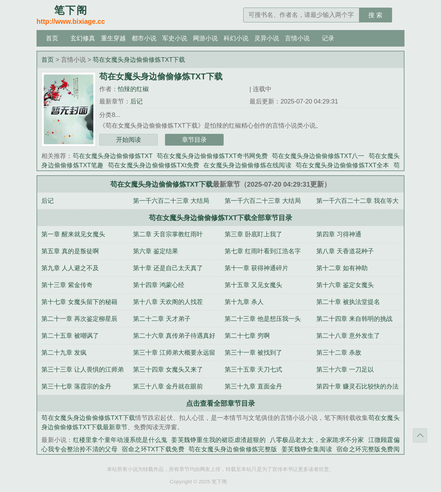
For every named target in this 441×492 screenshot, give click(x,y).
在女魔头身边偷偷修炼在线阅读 (247, 165)
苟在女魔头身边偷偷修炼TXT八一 (318, 155)
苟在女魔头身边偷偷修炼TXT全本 (342, 165)
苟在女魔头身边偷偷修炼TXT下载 (139, 59)
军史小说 (174, 38)
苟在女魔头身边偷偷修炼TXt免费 (153, 165)
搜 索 (375, 15)
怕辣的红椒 (133, 89)
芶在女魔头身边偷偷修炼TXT (113, 155)
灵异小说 (266, 38)
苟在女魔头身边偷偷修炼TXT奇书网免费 (212, 155)
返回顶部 (420, 435)
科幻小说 (236, 38)
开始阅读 (128, 139)
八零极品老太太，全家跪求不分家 (317, 439)
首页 (52, 38)
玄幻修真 (82, 38)
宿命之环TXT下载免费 (153, 449)
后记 (136, 101)
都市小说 (144, 38)
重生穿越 (113, 38)
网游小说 (205, 38)
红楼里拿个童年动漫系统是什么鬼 (120, 439)
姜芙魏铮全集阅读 (306, 449)
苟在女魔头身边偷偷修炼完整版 (232, 449)
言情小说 (297, 38)
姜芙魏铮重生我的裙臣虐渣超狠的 (218, 439)
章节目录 (194, 139)
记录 (328, 38)
